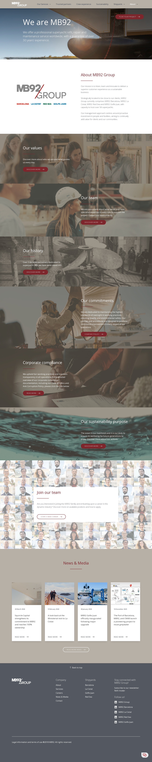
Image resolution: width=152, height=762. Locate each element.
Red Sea (88, 697)
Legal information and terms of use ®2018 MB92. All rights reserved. (42, 742)
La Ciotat (89, 689)
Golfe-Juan (89, 693)
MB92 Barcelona (126, 707)
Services (59, 689)
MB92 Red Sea (125, 717)
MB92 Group (124, 702)
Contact (59, 701)
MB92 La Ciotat (125, 712)
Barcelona (89, 685)
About (58, 685)
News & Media (62, 697)
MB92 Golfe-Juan (126, 722)
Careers (59, 693)
